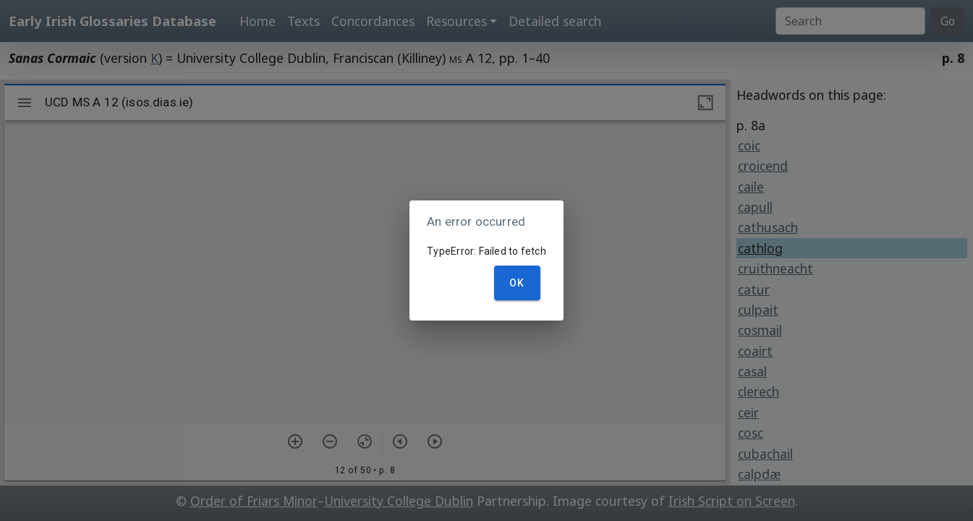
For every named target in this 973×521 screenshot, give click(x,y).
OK (517, 283)
